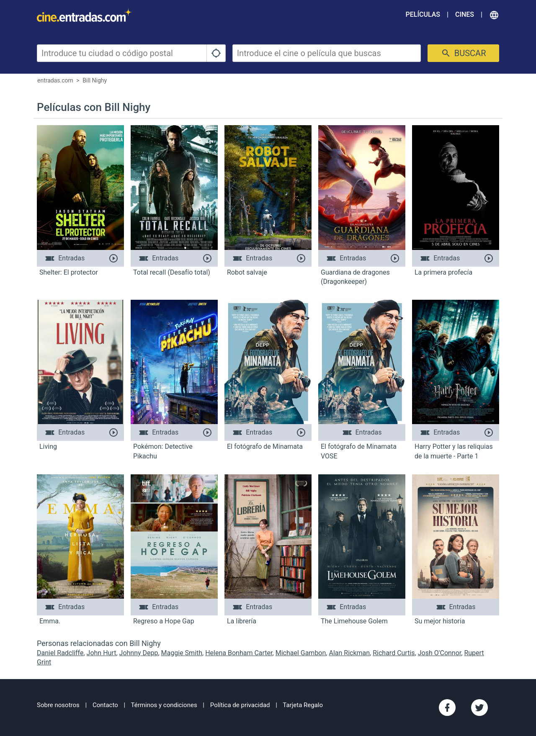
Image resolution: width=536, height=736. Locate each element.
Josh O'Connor (439, 653)
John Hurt (101, 653)
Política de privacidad (240, 705)
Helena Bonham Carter (238, 653)
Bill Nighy (94, 80)
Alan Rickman (349, 653)
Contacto (105, 705)
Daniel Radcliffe (60, 653)
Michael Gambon (301, 653)
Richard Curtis (394, 653)
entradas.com (55, 80)
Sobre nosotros (58, 705)
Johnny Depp (138, 653)
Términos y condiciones (164, 705)
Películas (423, 14)
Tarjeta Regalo (303, 705)
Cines (464, 14)
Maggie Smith (181, 653)
